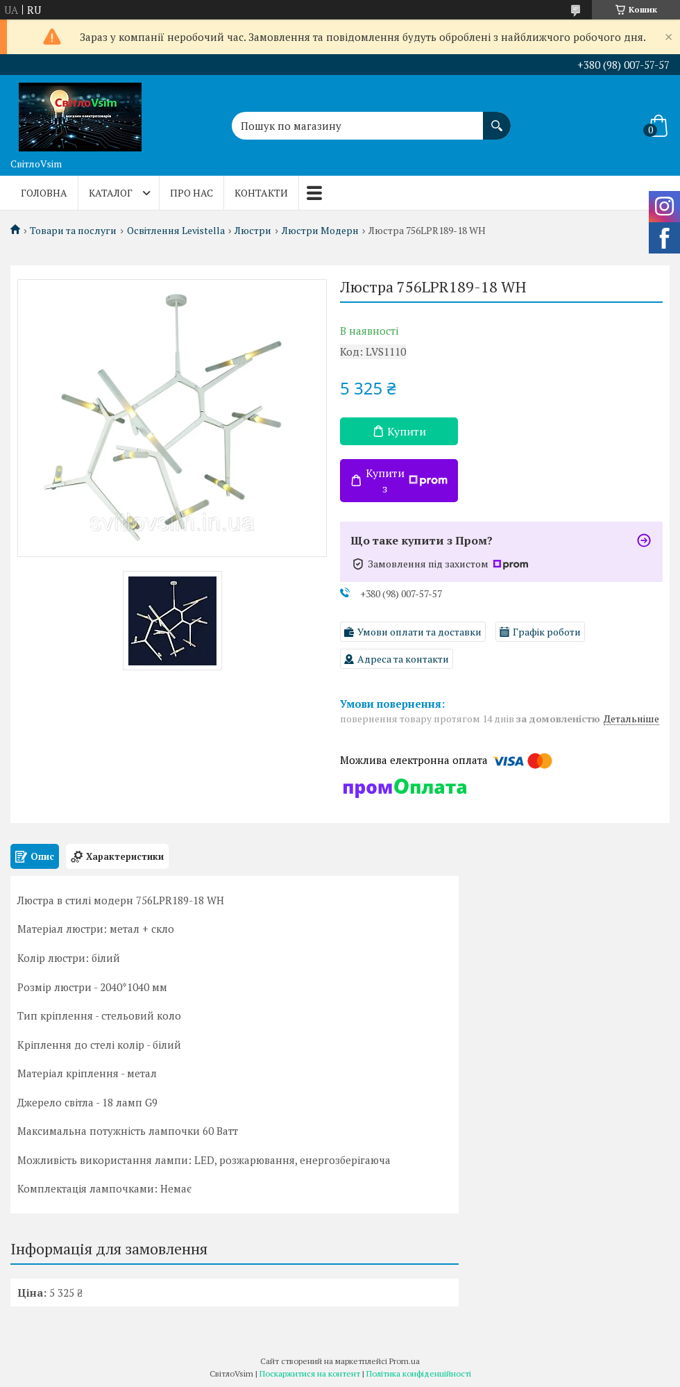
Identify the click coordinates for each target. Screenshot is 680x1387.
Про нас (191, 192)
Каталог (111, 192)
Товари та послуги (73, 230)
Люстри (253, 230)
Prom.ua (404, 1361)
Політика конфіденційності (418, 1373)
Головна (44, 192)
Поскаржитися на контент (310, 1373)
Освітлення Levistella (176, 230)
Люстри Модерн (320, 230)
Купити (406, 431)
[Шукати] (497, 119)
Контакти (261, 192)
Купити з (407, 480)
